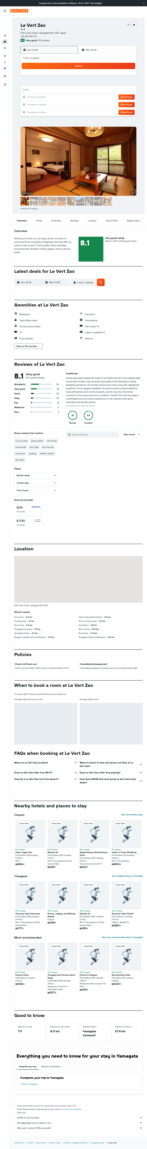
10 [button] (34, 90)
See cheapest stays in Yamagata (127, 876)
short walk (34, 447)
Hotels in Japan (55, 1143)
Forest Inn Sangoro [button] (88, 975)
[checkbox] (28, 509)
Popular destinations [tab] (51, 1066)
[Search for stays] (5, 26)
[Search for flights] (5, 19)
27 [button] (55, 104)
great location (37, 441)
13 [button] (55, 90)
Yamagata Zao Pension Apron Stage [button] (61, 976)
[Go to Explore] (5, 40)
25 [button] (41, 104)
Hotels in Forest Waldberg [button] (124, 852)
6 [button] (55, 83)
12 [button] (48, 90)
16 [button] (27, 97)
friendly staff (20, 447)
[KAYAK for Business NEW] (5, 52)
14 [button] (62, 90)
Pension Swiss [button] (22, 975)
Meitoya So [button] (53, 852)
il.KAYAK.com (19, 1143)
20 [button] (55, 97)
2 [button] (27, 83)
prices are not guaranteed (71, 1109)
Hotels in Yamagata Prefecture (76, 1143)
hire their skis (48, 447)
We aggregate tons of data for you (80, 1123)
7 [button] (61, 83)
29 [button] (68, 104)
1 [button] (68, 76)
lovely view (20, 453)
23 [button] (27, 104)
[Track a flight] (5, 46)
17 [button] (34, 97)
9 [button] (27, 90)
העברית (98, 3)
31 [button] (34, 111)
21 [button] (62, 97)
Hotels (30, 1143)
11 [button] (41, 90)
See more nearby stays (132, 814)
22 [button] (68, 97)
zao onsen (19, 460)
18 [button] (41, 97)
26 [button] (48, 104)
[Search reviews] (95, 434)
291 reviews (43, 40)
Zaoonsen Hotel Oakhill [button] (123, 913)
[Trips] (5, 60)
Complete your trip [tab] (27, 1066)
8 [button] (68, 83)
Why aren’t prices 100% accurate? (80, 1128)
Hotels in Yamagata (29, 1084)
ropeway (32, 453)
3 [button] (34, 83)
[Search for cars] (5, 32)
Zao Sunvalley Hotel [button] (121, 975)
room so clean (21, 441)
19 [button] (48, 97)
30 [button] (27, 111)
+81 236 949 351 (29, 36)
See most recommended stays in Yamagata (122, 937)
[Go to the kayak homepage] (19, 11)
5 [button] (48, 83)
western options (47, 453)
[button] (144, 3)
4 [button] (41, 83)
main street (52, 441)
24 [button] (34, 104)
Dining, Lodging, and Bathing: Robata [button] (61, 915)
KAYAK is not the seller (80, 1117)
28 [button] (62, 104)
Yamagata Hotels (97, 1143)
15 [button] (69, 90)
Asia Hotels (40, 1143)
